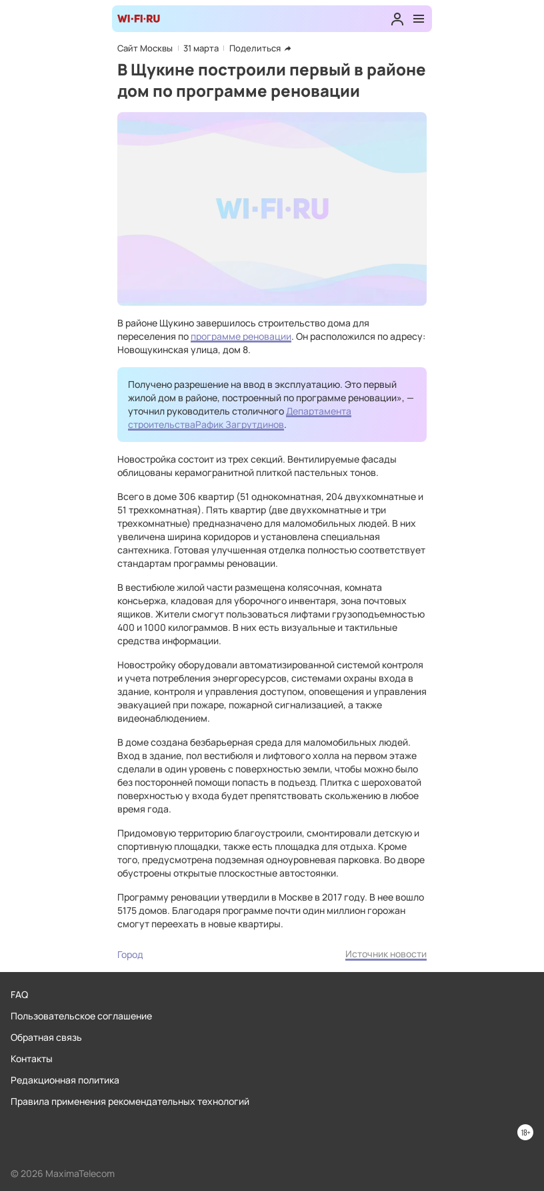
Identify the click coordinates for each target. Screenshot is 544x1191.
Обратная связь (46, 1037)
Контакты (32, 1058)
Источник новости (386, 953)
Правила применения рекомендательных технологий (130, 1101)
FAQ (19, 994)
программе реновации (241, 336)
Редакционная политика (65, 1080)
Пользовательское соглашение (81, 1015)
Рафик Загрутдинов (239, 424)
